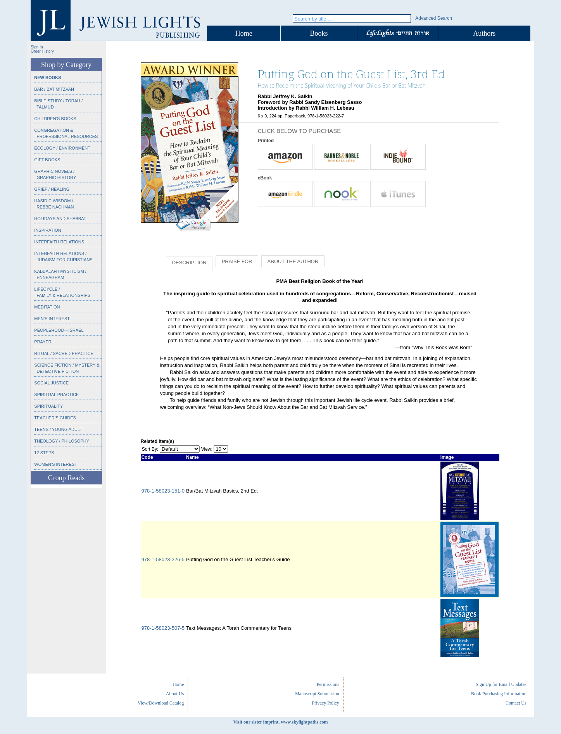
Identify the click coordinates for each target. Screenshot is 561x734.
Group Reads (66, 478)
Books (319, 33)
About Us (175, 693)
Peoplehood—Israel (58, 330)
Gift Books (47, 159)
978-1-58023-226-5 (163, 559)
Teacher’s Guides (55, 417)
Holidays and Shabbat (60, 218)
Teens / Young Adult (58, 429)
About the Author (293, 261)
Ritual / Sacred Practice (63, 353)
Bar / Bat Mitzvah (54, 89)
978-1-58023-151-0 (163, 491)
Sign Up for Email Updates (501, 684)
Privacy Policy (325, 703)
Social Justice (51, 383)
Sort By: (150, 449)
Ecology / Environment (62, 148)
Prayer (42, 341)
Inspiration (47, 230)
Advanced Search (433, 18)
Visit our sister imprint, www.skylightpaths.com (280, 722)
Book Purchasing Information (498, 693)
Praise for (237, 261)
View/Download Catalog (161, 703)
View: (206, 449)
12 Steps (44, 452)
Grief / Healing (51, 189)
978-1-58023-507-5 (163, 628)
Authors (484, 33)
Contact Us (516, 703)
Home (243, 33)
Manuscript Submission (317, 693)
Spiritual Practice (56, 394)
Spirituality (48, 406)
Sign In (37, 47)
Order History (42, 51)
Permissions (328, 684)
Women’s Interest (55, 464)
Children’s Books (55, 118)
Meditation (47, 307)
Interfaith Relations (59, 241)
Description (189, 262)
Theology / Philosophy (61, 441)
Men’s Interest (52, 318)
